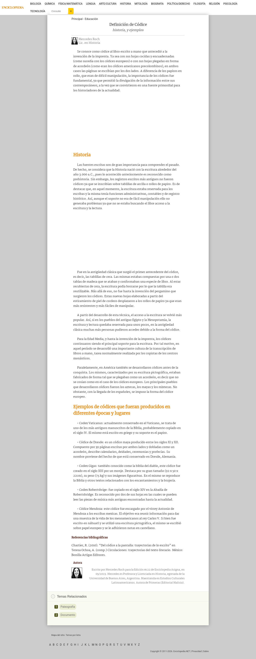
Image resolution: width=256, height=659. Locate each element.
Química (50, 3)
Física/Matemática (70, 3)
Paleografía (67, 606)
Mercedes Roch (89, 39)
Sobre (206, 651)
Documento (67, 615)
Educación (91, 19)
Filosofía (199, 3)
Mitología (141, 3)
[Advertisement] (128, 122)
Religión (214, 3)
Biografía (157, 3)
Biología (35, 3)
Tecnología (37, 11)
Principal (76, 19)
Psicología (230, 3)
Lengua (90, 3)
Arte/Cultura (107, 3)
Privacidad (197, 651)
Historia (125, 3)
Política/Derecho (178, 3)
